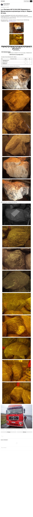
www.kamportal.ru (12, 21)
